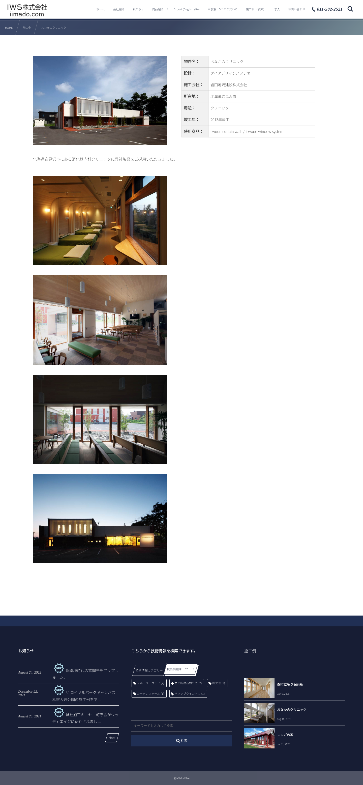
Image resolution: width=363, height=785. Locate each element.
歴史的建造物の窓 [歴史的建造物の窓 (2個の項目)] (188, 683)
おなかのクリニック (292, 709)
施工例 (250, 651)
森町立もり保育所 (290, 684)
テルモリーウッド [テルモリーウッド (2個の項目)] (150, 683)
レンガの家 (285, 734)
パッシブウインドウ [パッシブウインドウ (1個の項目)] (190, 694)
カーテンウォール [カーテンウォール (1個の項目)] (150, 694)
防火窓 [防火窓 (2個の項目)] (218, 683)
